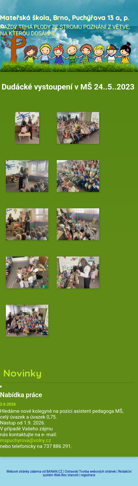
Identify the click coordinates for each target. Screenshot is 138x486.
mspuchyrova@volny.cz (25, 440)
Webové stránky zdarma (24, 471)
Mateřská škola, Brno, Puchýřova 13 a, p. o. (64, 21)
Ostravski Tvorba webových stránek (90, 471)
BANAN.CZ (54, 471)
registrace (88, 475)
